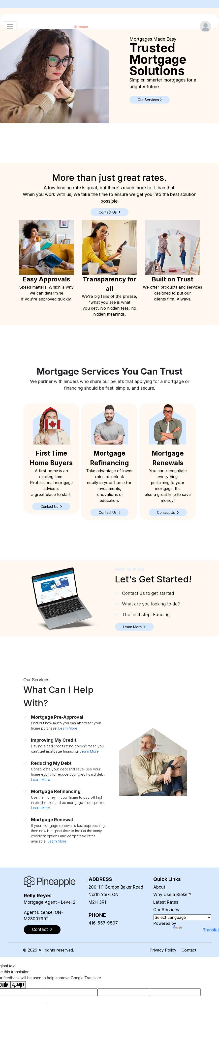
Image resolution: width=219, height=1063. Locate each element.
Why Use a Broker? (172, 894)
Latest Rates (165, 902)
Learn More (67, 728)
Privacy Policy (163, 950)
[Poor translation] (18, 985)
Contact (189, 950)
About (159, 887)
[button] (51, 506)
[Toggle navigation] (10, 26)
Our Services (166, 909)
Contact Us (109, 212)
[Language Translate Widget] (182, 917)
